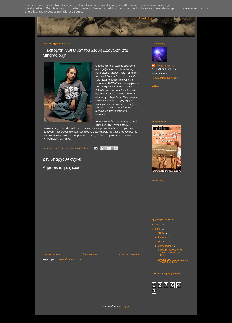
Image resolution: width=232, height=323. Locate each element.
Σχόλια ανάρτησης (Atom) (69, 259)
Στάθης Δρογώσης (165, 65)
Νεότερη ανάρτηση (53, 254)
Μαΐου (161, 233)
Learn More (190, 8)
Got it (204, 8)
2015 (158, 224)
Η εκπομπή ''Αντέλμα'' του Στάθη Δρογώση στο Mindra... (170, 253)
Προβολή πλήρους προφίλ (165, 78)
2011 (158, 229)
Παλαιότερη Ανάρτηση (129, 254)
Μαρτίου (162, 241)
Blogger (126, 306)
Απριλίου (163, 237)
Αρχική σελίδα (90, 254)
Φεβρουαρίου (165, 246)
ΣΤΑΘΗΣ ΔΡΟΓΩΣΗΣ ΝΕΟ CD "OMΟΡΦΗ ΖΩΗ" (172, 261)
